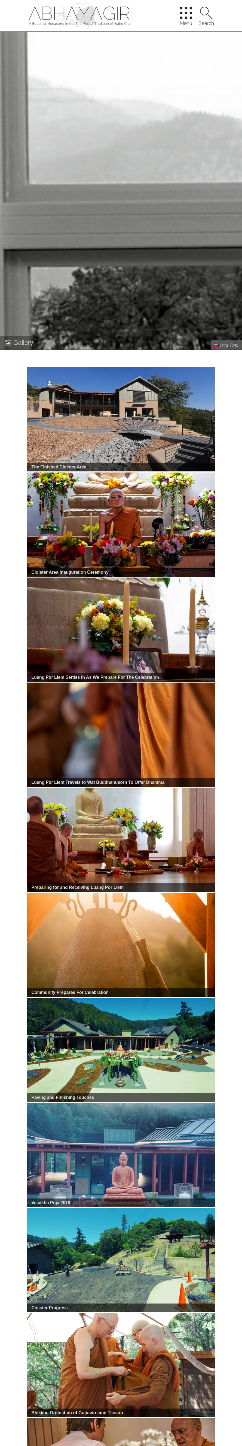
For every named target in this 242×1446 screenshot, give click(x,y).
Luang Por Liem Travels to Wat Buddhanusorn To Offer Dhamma (98, 782)
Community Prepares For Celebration (70, 992)
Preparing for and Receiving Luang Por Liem (78, 887)
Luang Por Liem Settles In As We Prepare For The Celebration (95, 677)
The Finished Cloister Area (59, 467)
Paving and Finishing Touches (63, 1097)
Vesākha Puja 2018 (51, 1202)
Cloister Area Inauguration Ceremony (70, 572)
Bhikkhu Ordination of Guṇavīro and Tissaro (77, 1412)
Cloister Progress (50, 1307)
